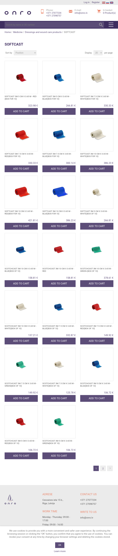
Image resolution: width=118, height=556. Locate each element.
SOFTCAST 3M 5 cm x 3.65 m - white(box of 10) (94, 212)
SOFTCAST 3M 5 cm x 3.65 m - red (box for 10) (21, 97)
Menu (111, 24)
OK (59, 545)
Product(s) (109, 13)
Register (96, 2)
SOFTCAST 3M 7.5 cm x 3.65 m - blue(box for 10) (57, 155)
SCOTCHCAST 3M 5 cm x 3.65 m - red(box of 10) (20, 442)
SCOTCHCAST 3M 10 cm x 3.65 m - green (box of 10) (96, 269)
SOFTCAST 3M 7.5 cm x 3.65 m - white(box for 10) (95, 97)
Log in (87, 2)
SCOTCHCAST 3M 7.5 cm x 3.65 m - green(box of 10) (21, 384)
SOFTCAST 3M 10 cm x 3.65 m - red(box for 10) (19, 212)
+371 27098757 (53, 15)
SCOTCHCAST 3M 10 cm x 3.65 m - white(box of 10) (20, 327)
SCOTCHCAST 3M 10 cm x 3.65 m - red (58, 269)
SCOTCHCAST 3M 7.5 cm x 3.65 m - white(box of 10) (58, 384)
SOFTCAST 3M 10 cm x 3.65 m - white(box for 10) (94, 155)
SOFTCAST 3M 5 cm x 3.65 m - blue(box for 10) (56, 97)
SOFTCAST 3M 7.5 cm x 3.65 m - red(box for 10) (19, 155)
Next (111, 468)
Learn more (60, 551)
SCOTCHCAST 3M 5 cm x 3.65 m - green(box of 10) (57, 442)
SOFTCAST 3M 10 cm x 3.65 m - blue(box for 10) (56, 212)
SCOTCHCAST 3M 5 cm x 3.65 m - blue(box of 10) (95, 384)
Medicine (18, 32)
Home (8, 32)
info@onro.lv (81, 13)
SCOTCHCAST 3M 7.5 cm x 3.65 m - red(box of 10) (96, 327)
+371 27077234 (53, 13)
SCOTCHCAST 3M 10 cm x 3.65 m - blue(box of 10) (20, 269)
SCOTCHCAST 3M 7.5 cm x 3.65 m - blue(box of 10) (58, 327)
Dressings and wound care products (43, 32)
